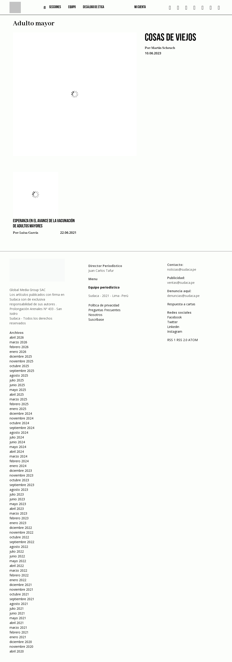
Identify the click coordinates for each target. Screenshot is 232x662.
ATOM (193, 340)
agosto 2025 (19, 375)
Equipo (72, 7)
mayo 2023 (18, 504)
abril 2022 (17, 565)
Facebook (174, 317)
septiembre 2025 (22, 370)
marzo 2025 (18, 399)
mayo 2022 (18, 561)
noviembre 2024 (21, 418)
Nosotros (95, 315)
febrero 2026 (19, 347)
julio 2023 (17, 494)
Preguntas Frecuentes (104, 310)
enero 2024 (18, 466)
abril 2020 (17, 651)
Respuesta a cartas (181, 304)
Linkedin (173, 327)
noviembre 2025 (21, 361)
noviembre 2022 (21, 532)
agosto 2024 (19, 432)
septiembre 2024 (22, 428)
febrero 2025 (19, 404)
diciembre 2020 (21, 642)
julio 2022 (17, 551)
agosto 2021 (19, 604)
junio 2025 (17, 385)
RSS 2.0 (181, 340)
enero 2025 (18, 409)
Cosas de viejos (170, 38)
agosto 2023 (19, 489)
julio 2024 (17, 437)
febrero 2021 (19, 632)
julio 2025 (17, 380)
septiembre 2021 (22, 599)
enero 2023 (18, 523)
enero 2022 (18, 580)
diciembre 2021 (21, 585)
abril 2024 (17, 451)
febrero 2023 (19, 518)
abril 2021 (17, 623)
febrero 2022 (19, 575)
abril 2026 (17, 337)
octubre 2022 (19, 537)
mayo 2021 (18, 618)
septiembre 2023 (22, 485)
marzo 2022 (18, 570)
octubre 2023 (19, 480)
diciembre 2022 (21, 527)
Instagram (174, 331)
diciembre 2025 (21, 356)
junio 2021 (17, 613)
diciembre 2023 (21, 470)
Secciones (55, 7)
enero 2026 (18, 351)
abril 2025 (17, 394)
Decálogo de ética (93, 7)
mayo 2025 (18, 390)
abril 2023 (17, 508)
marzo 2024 (18, 456)
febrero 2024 (19, 461)
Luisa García (28, 233)
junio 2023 (17, 499)
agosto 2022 (19, 546)
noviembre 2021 (21, 589)
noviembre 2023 (21, 475)
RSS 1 (171, 340)
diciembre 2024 (21, 413)
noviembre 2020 (21, 646)
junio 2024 (17, 442)
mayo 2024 (18, 447)
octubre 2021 (19, 594)
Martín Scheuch (163, 48)
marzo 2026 (18, 342)
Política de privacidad (103, 305)
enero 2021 (18, 637)
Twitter (172, 322)
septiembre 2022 (22, 542)
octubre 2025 (19, 366)
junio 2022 (17, 556)
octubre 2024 (19, 423)
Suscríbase (96, 319)
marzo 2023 (18, 513)
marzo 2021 (18, 627)
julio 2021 (17, 608)
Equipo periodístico (104, 287)
